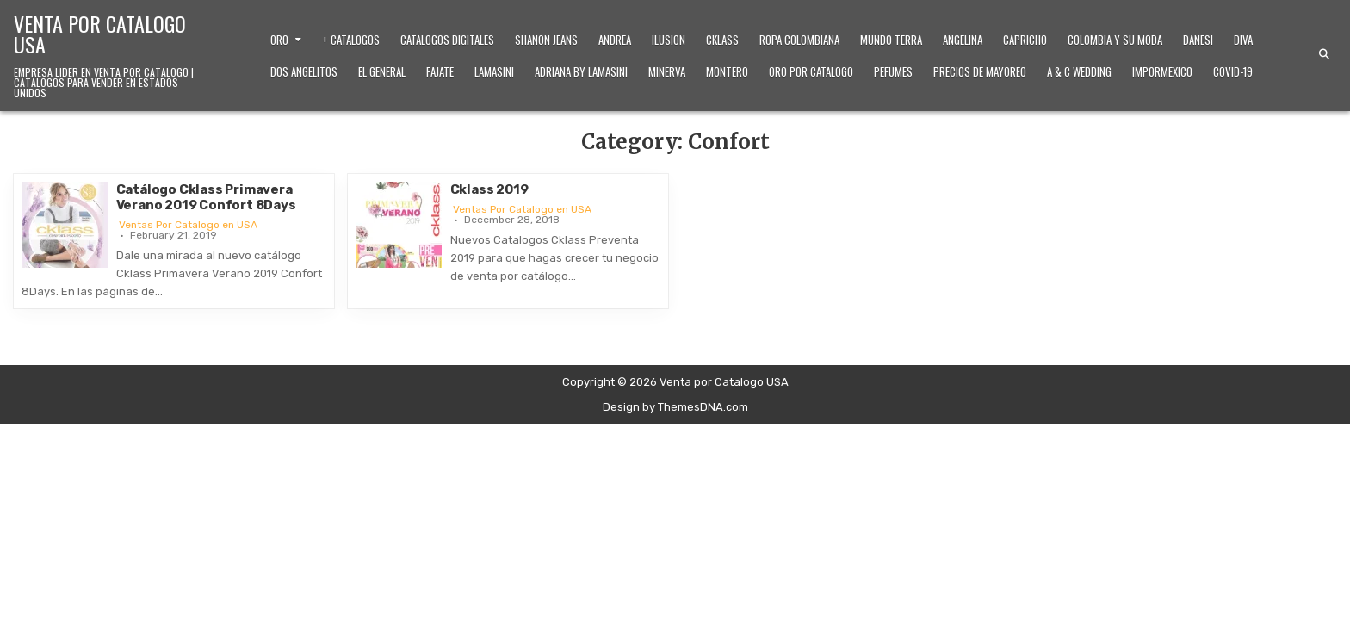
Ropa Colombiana (799, 39)
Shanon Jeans (546, 39)
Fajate (440, 71)
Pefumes (893, 71)
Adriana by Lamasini (581, 71)
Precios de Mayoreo (979, 71)
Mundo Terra (891, 39)
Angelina (962, 39)
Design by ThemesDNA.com (675, 406)
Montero (727, 71)
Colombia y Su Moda (1115, 39)
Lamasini (494, 71)
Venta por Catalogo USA (100, 33)
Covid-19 (1233, 71)
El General (382, 71)
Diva (1243, 39)
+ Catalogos (351, 39)
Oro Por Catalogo (811, 71)
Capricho (1025, 39)
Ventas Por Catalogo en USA (188, 225)
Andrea (614, 39)
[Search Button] (1324, 54)
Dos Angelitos (304, 71)
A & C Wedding (1079, 71)
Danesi (1198, 39)
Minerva (666, 71)
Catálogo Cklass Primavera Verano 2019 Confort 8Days (206, 197)
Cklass (722, 39)
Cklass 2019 (489, 189)
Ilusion (668, 39)
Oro (279, 39)
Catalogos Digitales (447, 39)
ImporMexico (1162, 71)
